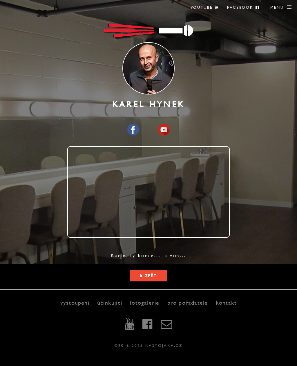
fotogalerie (144, 302)
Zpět (148, 275)
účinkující (109, 302)
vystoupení (74, 302)
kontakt (226, 302)
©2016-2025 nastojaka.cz (148, 345)
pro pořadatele (187, 302)
